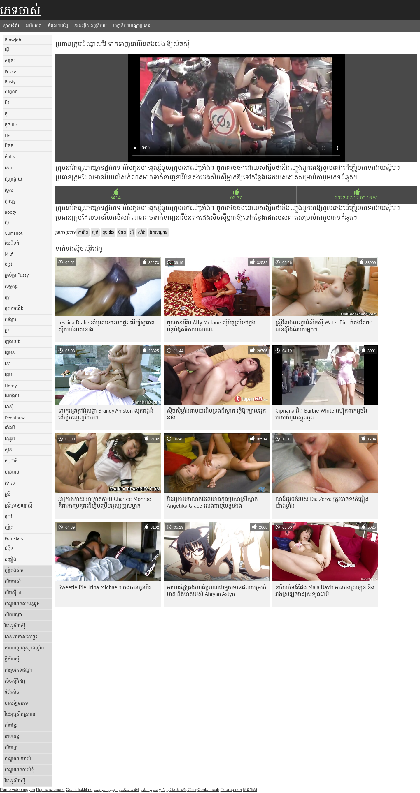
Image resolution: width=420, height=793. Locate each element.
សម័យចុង (33, 25)
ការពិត (83, 232)
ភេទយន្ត (12, 736)
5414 (115, 197)
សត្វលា (11, 91)
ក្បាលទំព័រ (11, 25)
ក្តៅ (7, 297)
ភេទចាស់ (20, 10)
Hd (7, 136)
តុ (6, 113)
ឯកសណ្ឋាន (158, 232)
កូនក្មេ (10, 201)
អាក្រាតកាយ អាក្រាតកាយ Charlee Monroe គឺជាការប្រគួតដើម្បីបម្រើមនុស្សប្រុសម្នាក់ (104, 502)
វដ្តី (7, 49)
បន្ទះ (9, 264)
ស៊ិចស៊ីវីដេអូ (15, 681)
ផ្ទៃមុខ (10, 352)
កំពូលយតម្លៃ (58, 25)
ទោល (10, 483)
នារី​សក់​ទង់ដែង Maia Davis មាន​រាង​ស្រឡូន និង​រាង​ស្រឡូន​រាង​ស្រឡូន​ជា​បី (324, 590)
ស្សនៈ (10, 60)
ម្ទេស (9, 190)
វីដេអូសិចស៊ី (15, 625)
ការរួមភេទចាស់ (18, 758)
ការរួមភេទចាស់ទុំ (19, 769)
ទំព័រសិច (12, 692)
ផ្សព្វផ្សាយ (13, 179)
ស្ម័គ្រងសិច (14, 570)
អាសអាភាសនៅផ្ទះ (21, 637)
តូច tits (11, 125)
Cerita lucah (208, 789)
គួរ (7, 222)
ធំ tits (10, 157)
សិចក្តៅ (11, 747)
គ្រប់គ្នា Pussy (17, 275)
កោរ (8, 168)
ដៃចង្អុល (12, 395)
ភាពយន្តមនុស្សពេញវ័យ (25, 648)
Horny (11, 385)
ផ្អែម (8, 374)
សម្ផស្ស (11, 286)
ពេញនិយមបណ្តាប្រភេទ (132, 25)
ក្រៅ (8, 516)
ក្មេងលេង (13, 341)
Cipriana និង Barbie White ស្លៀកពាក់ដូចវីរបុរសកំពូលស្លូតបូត (321, 414)
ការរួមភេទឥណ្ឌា (18, 670)
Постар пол (231, 789)
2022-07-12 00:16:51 (357, 197)
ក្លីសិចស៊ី (12, 659)
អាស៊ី (9, 406)
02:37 (236, 197)
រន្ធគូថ (10, 438)
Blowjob (13, 40)
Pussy (10, 72)
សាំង (142, 232)
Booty (10, 212)
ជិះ (7, 102)
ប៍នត (9, 146)
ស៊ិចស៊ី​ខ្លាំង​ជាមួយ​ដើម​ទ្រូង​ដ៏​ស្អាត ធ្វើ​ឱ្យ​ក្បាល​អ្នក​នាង (216, 414)
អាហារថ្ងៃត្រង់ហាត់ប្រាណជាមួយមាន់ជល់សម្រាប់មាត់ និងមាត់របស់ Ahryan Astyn (216, 590)
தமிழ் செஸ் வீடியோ (177, 789)
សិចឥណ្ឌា (13, 614)
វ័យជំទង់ (12, 243)
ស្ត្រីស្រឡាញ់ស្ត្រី (18, 505)
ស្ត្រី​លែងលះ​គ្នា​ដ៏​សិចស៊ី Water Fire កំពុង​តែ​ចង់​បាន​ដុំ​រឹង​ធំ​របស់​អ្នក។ (324, 326)
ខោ (7, 363)
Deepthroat (16, 418)
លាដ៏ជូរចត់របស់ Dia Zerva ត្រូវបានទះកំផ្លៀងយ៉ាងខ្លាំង (322, 502)
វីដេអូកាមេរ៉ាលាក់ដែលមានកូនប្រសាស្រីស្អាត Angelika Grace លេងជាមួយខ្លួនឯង (212, 502)
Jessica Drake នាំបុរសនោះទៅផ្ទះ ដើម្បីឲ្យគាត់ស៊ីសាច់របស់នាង (106, 326)
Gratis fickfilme (79, 789)
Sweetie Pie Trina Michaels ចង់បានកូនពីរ (104, 587)
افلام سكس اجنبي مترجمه (116, 789)
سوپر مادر (149, 789)
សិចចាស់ (13, 581)
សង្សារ (10, 319)
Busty (10, 81)
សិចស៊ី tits (14, 592)
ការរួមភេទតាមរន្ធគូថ (22, 603)
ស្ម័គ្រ (9, 527)
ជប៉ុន (9, 548)
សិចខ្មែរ (11, 725)
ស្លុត (8, 450)
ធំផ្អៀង (10, 559)
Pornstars (14, 538)
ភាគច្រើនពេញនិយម (90, 25)
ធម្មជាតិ (11, 461)
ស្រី (7, 494)
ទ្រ (7, 330)
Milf (9, 254)
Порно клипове (50, 789)
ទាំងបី (10, 427)
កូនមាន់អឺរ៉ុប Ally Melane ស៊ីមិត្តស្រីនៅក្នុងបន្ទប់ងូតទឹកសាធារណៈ (211, 326)
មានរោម (12, 472)
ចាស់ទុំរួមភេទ (16, 703)
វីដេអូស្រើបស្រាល (20, 714)
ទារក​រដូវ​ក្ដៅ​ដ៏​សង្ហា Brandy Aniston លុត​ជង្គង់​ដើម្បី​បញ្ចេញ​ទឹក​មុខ (105, 414)
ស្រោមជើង (14, 308)
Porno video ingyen (17, 789)
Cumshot (13, 233)
